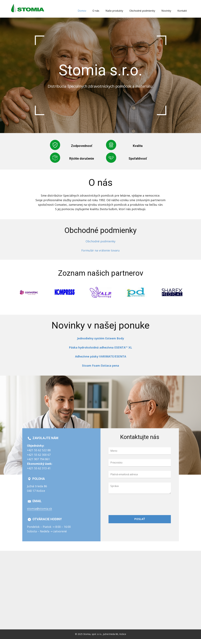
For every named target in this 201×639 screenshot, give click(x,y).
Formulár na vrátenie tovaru (100, 250)
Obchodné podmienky (142, 10)
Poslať (139, 519)
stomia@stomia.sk (39, 509)
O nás (95, 10)
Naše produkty (114, 10)
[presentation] (132, 504)
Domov (82, 10)
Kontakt (182, 10)
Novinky (166, 10)
